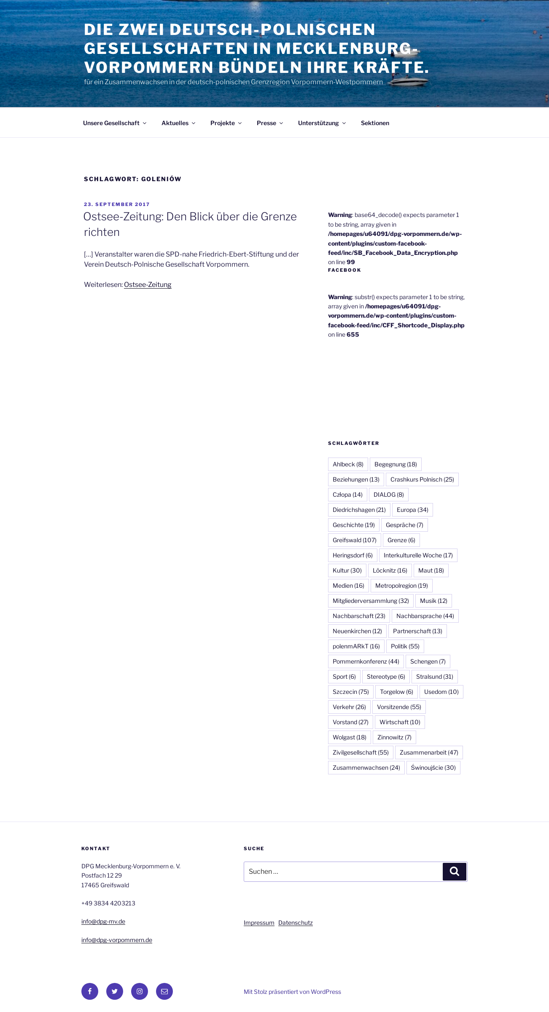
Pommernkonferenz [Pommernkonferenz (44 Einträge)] (366, 661)
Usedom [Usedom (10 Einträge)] (441, 691)
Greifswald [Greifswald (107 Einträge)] (355, 539)
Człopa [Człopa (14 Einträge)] (348, 494)
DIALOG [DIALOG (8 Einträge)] (389, 494)
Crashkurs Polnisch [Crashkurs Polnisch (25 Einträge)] (422, 479)
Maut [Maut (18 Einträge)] (431, 570)
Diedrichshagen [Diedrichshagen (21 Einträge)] (359, 509)
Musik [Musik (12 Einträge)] (433, 600)
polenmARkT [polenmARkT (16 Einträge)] (356, 646)
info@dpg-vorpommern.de (116, 939)
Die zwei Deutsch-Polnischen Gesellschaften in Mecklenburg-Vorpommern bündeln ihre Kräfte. (257, 48)
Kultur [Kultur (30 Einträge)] (347, 570)
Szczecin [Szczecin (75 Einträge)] (351, 691)
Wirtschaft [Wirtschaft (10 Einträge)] (399, 722)
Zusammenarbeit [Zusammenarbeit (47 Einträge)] (429, 752)
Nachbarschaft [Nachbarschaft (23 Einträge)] (359, 615)
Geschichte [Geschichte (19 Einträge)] (354, 524)
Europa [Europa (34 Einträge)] (412, 509)
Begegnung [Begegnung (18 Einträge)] (395, 464)
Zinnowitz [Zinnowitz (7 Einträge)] (394, 737)
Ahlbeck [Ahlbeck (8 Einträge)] (348, 464)
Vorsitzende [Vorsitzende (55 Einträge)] (399, 706)
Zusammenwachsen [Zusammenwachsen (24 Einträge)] (366, 767)
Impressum (259, 922)
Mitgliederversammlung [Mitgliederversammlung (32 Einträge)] (371, 600)
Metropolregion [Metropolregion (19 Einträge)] (401, 585)
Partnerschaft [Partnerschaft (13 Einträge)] (417, 631)
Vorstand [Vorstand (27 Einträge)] (351, 722)
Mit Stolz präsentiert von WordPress (292, 991)
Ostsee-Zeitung (148, 285)
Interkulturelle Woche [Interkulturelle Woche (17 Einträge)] (418, 555)
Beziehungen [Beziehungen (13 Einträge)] (356, 479)
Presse (270, 122)
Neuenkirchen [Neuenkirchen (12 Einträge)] (357, 631)
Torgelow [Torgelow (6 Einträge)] (396, 691)
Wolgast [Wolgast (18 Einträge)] (349, 737)
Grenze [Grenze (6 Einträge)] (401, 539)
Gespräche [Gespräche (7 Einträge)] (404, 524)
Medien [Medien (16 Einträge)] (348, 585)
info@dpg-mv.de (103, 921)
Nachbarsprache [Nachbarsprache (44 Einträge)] (425, 615)
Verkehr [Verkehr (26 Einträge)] (349, 706)
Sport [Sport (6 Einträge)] (344, 676)
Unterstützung (322, 122)
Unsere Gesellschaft (115, 122)
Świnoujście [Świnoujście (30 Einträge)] (433, 767)
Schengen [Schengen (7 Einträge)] (428, 661)
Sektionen (375, 122)
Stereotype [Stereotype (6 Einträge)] (386, 676)
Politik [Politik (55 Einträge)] (405, 646)
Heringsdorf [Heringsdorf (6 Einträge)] (353, 555)
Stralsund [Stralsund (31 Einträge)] (434, 676)
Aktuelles (178, 122)
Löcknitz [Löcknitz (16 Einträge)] (390, 570)
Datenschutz (295, 922)
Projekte (226, 122)
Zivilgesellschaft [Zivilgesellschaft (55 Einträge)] (361, 752)
